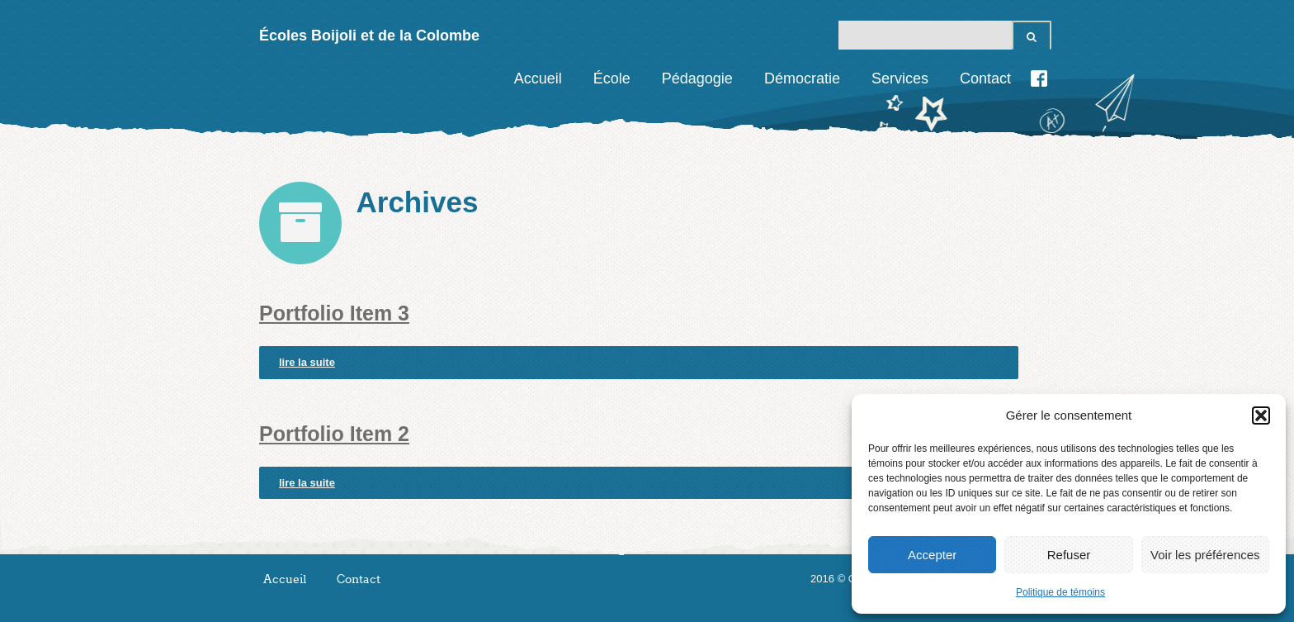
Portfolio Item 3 (334, 313)
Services (899, 78)
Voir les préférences (1205, 555)
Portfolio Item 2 (334, 433)
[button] (1261, 415)
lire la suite (307, 362)
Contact (985, 78)
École (611, 78)
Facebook (1039, 78)
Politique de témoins (1060, 592)
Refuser (1069, 555)
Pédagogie (697, 78)
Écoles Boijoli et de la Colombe (369, 35)
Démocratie (802, 78)
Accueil (538, 78)
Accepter (932, 555)
